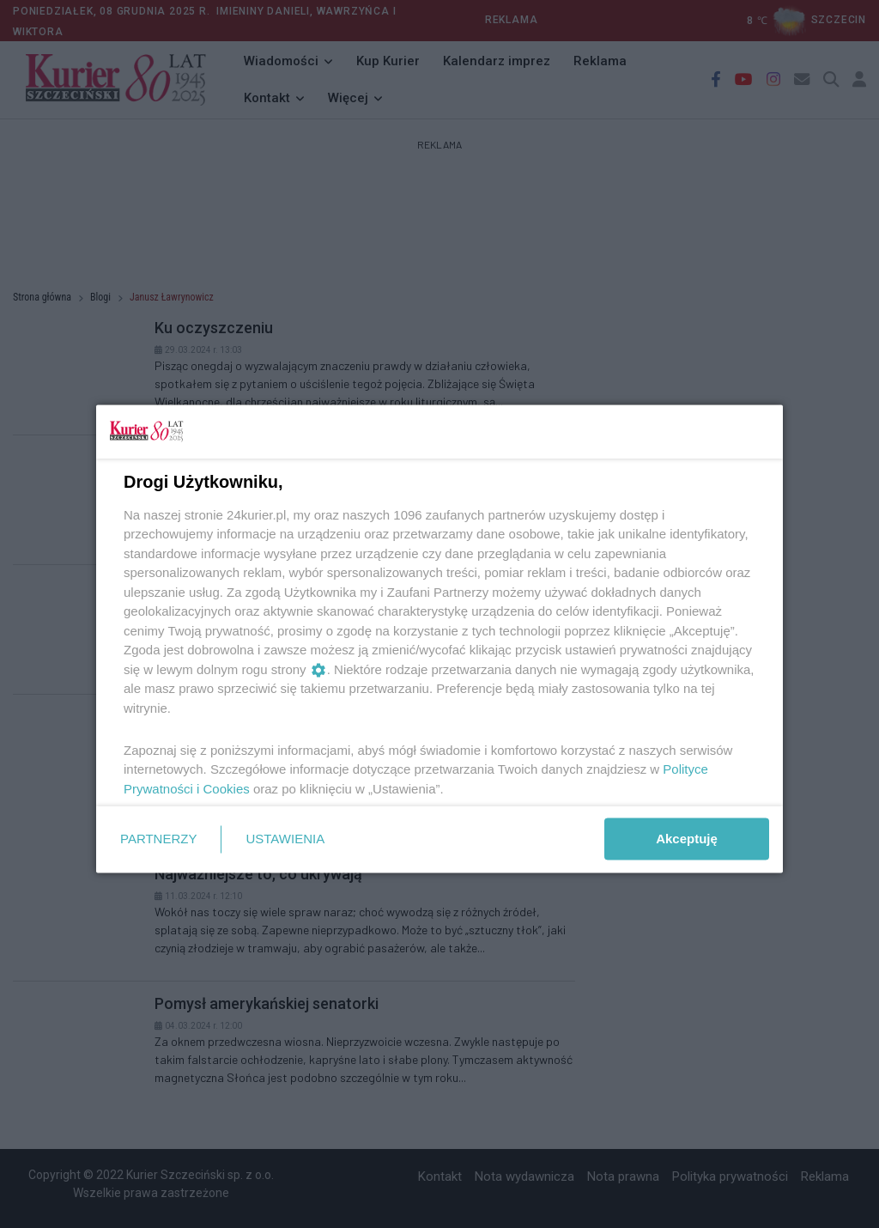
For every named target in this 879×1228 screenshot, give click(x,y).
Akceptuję (687, 838)
